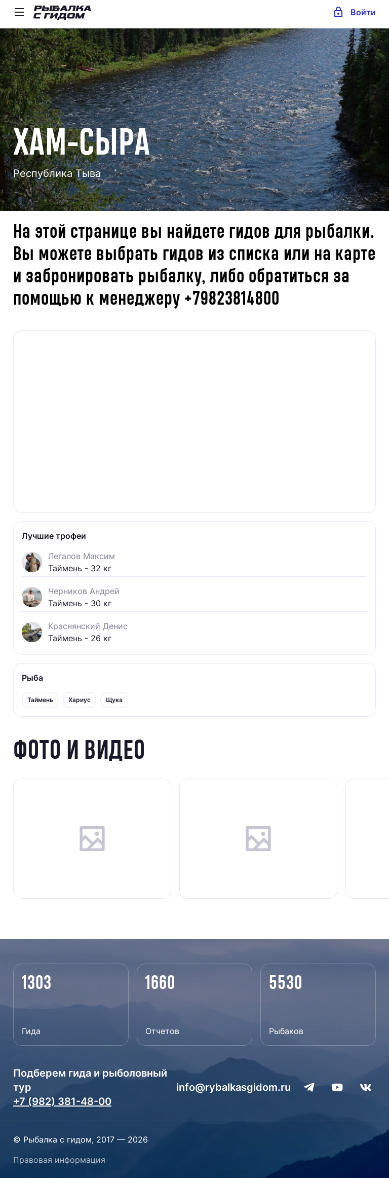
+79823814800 (232, 299)
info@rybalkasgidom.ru (233, 1087)
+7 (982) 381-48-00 (62, 1101)
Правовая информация (59, 1160)
